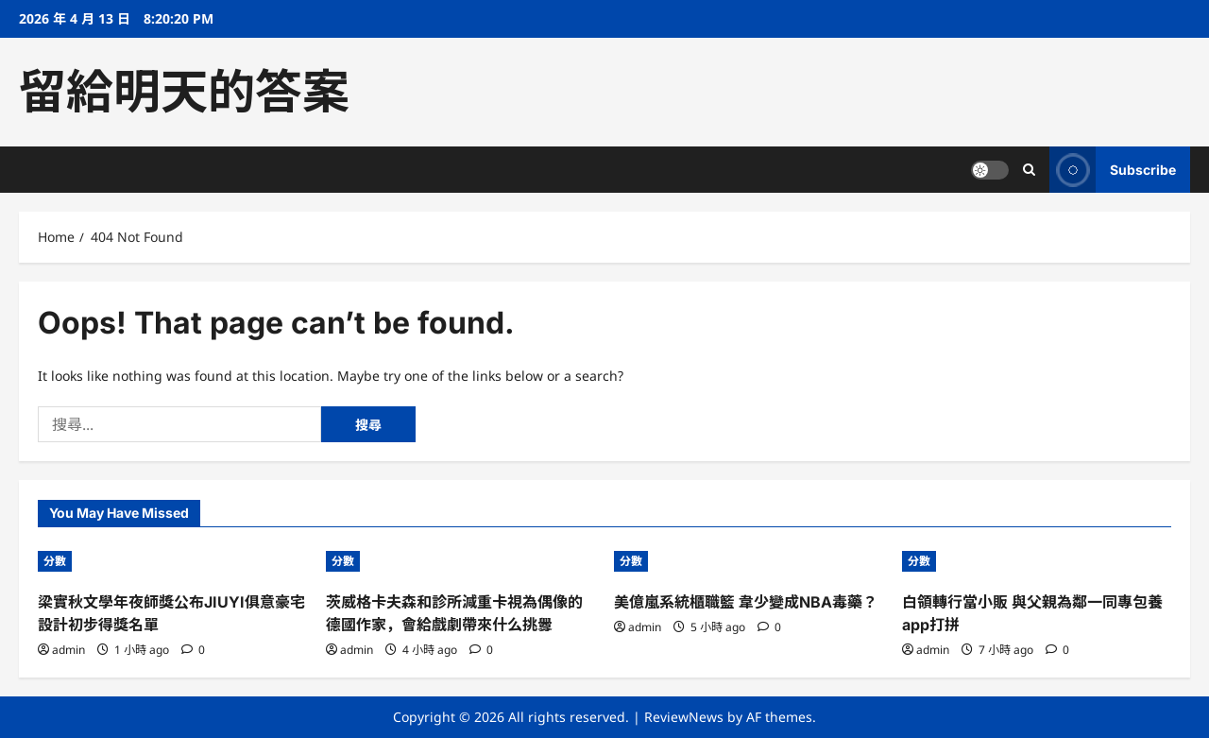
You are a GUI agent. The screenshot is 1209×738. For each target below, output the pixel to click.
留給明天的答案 (184, 91)
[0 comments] (193, 650)
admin (68, 650)
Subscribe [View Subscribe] (1112, 169)
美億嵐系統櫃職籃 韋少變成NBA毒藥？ (745, 601)
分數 (54, 561)
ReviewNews (684, 717)
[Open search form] (1029, 169)
